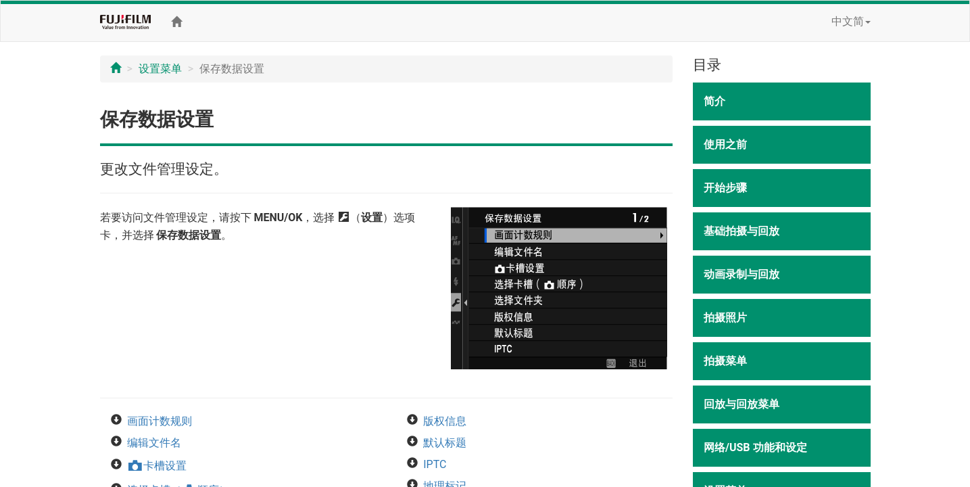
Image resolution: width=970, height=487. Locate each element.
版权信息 (444, 421)
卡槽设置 (157, 465)
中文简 (851, 21)
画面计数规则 (159, 421)
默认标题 (444, 442)
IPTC (434, 464)
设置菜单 (160, 68)
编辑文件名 (154, 442)
